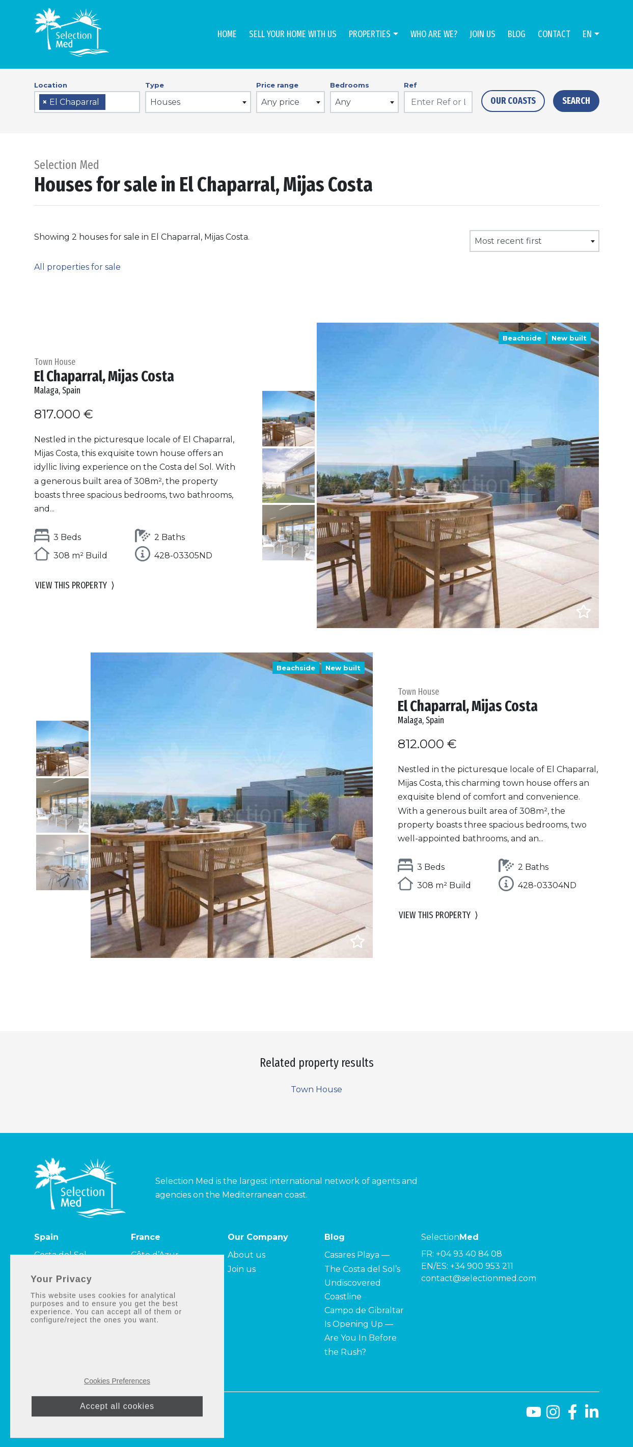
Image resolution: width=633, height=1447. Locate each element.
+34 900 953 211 (481, 1266)
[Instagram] (553, 1416)
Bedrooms (349, 85)
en (587, 34)
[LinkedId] (591, 1416)
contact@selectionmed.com (478, 1278)
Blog (517, 34)
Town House (316, 1089)
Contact (554, 34)
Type (154, 85)
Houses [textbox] (165, 102)
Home (227, 34)
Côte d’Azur (155, 1255)
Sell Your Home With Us (293, 34)
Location (50, 85)
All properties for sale (77, 267)
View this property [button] (75, 587)
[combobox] (87, 102)
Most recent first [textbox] (508, 241)
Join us (483, 34)
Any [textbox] (343, 102)
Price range (277, 85)
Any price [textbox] (280, 102)
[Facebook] (572, 1416)
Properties (370, 34)
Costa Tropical (63, 1283)
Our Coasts (513, 100)
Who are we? (433, 34)
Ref (410, 85)
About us (246, 1255)
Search (576, 100)
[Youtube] (533, 1416)
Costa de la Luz (65, 1269)
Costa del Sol (60, 1255)
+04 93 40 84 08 (469, 1254)
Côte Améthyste (164, 1296)
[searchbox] (111, 102)
